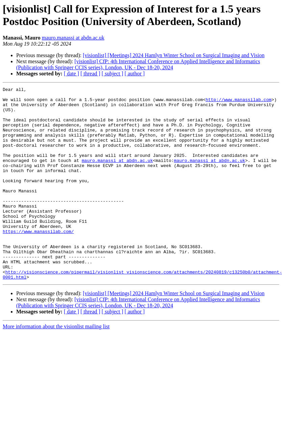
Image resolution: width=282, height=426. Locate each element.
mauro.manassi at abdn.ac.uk (73, 38)
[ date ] (71, 73)
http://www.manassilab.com (239, 102)
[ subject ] (112, 73)
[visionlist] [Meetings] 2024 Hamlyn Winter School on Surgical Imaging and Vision (173, 55)
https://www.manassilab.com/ (38, 261)
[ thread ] (90, 73)
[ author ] (135, 73)
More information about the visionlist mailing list (56, 365)
